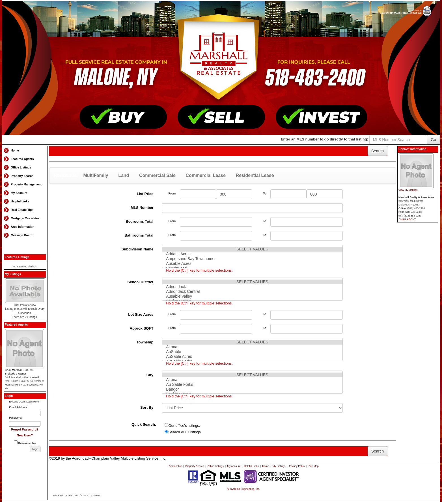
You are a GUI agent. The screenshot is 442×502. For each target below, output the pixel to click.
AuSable (252, 351)
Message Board (22, 235)
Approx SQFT (142, 328)
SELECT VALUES (252, 249)
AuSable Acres (252, 356)
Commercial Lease (206, 175)
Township (145, 342)
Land (123, 175)
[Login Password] (24, 424)
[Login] (35, 449)
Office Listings (21, 167)
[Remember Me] (16, 442)
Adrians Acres (252, 254)
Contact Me (175, 466)
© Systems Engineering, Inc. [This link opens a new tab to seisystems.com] (243, 489)
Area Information (22, 226)
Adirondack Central (252, 291)
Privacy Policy (297, 466)
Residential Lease (255, 175)
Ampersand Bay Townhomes (252, 258)
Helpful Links (20, 201)
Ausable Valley (252, 296)
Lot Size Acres (140, 314)
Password (15, 417)
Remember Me (25, 442)
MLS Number (142, 207)
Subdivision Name (138, 249)
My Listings (279, 466)
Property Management (26, 184)
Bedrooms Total (139, 221)
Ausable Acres (252, 263)
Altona (252, 347)
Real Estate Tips (22, 209)
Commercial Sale (157, 175)
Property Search (22, 176)
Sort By (146, 407)
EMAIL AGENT (407, 219)
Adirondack (252, 286)
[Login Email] (24, 413)
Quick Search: (143, 424)
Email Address (18, 407)
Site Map (314, 466)
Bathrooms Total (138, 235)
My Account (19, 192)
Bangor (252, 389)
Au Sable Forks (252, 384)
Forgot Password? (24, 429)
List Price (145, 194)
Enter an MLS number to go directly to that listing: (324, 139)
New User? (25, 435)
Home (15, 150)
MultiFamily (95, 175)
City (150, 375)
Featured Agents (22, 159)
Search (377, 151)
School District (141, 282)
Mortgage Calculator (25, 218)
